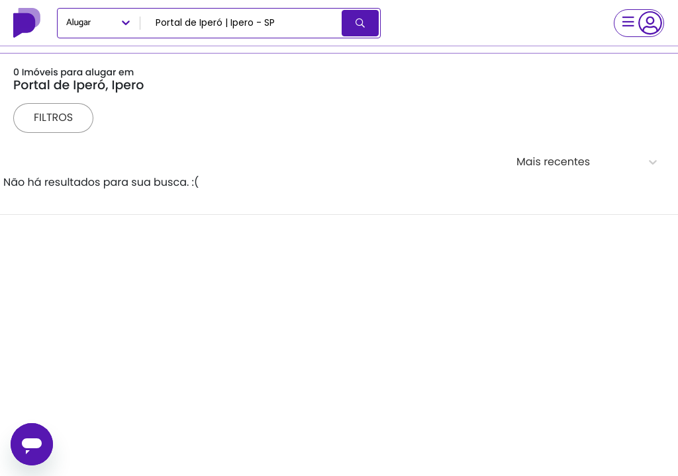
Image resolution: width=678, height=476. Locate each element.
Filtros (53, 117)
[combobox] (242, 23)
